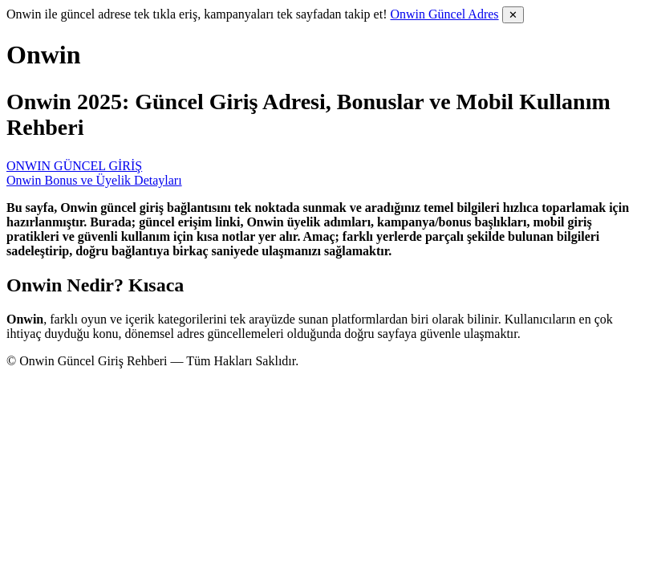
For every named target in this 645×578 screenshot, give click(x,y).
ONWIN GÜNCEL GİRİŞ (74, 166)
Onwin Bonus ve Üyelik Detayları (94, 180)
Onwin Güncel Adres (444, 14)
